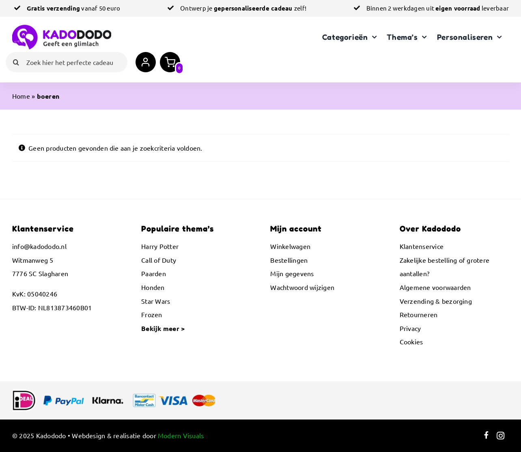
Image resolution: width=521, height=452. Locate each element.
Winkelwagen (290, 246)
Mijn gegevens (292, 273)
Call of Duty (158, 260)
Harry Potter (160, 246)
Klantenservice (421, 246)
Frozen (151, 314)
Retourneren (419, 314)
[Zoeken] (16, 62)
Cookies (411, 341)
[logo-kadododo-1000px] (61, 28)
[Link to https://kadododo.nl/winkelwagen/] (170, 62)
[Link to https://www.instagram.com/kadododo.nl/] (500, 435)
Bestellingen (289, 260)
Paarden (153, 273)
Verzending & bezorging (436, 301)
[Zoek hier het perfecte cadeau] (66, 62)
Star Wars (155, 301)
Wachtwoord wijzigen (302, 287)
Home (21, 96)
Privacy (410, 328)
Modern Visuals (181, 435)
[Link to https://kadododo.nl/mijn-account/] (146, 62)
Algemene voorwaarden (435, 287)
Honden (152, 287)
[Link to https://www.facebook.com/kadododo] (486, 435)
